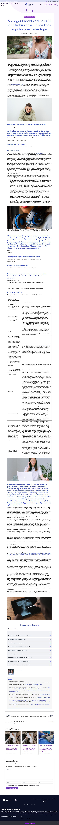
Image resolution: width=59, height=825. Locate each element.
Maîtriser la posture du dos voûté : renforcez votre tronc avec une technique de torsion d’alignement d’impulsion (29, 748)
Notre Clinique (11, 4)
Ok (25, 823)
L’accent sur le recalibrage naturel (17, 84)
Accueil (3, 3)
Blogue (3, 5)
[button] (14, 721)
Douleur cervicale (29, 17)
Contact (44, 801)
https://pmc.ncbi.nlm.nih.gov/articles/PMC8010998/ (33, 684)
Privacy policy (32, 823)
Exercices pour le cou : (40, 153)
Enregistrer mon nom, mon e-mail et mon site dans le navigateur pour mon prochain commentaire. (23, 785)
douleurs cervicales (45, 345)
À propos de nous (38, 798)
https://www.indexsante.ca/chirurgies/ (43, 697)
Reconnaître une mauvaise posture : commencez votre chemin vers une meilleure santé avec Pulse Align (12, 747)
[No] (57, 822)
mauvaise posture (36, 160)
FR (42, 4)
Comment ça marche (46, 798)
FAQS (18, 3)
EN (40, 4)
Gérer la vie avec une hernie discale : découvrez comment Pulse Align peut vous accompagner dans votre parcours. (46, 748)
